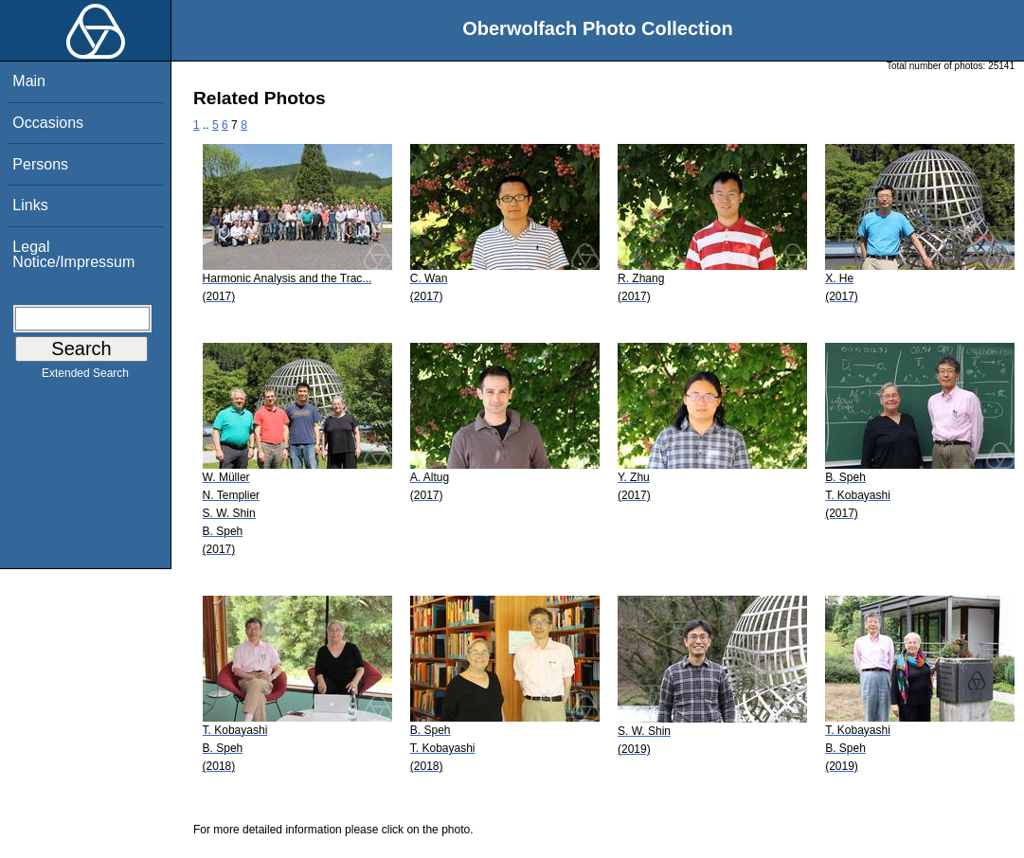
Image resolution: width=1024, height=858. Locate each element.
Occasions (47, 123)
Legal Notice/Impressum (73, 254)
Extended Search (85, 377)
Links (29, 205)
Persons (40, 164)
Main (28, 81)
